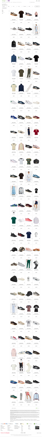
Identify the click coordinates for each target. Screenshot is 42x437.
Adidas (14, 419)
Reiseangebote (29, 429)
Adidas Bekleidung (12, 419)
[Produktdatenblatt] (13, 17)
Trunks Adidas (34, 420)
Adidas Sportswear (12, 421)
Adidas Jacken (28, 419)
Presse (1, 430)
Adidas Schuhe (17, 419)
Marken (22, 431)
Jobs (1, 429)
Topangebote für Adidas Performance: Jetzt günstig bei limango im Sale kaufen (17, 420)
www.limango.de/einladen (29, 435)
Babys (21, 427)
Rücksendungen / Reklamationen (17, 427)
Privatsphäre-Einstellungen (10, 430)
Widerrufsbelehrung (9, 427)
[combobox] (34, 2)
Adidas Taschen (25, 419)
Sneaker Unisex (37, 420)
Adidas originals (35, 419)
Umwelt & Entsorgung (16, 428)
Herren (2, 12)
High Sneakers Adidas (21, 419)
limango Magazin (2, 428)
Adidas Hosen (31, 419)
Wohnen (22, 430)
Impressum (9, 429)
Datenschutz (9, 428)
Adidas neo (29, 420)
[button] (39, 1)
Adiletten (32, 420)
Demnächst (29, 427)
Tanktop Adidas (26, 420)
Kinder (2, 10)
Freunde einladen (2, 427)
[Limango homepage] (3, 1)
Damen (2, 11)
